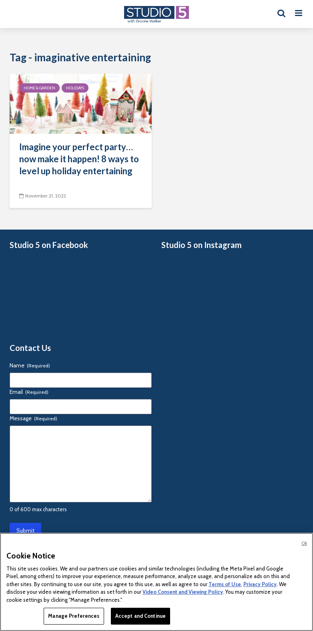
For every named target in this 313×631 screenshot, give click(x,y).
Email (29, 391)
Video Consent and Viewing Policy (182, 592)
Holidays (75, 88)
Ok (304, 543)
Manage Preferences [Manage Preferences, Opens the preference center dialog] (73, 616)
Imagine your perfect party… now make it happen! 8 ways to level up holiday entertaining (79, 158)
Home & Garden (39, 88)
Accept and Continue (140, 616)
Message (33, 418)
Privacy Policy (260, 584)
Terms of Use (225, 584)
